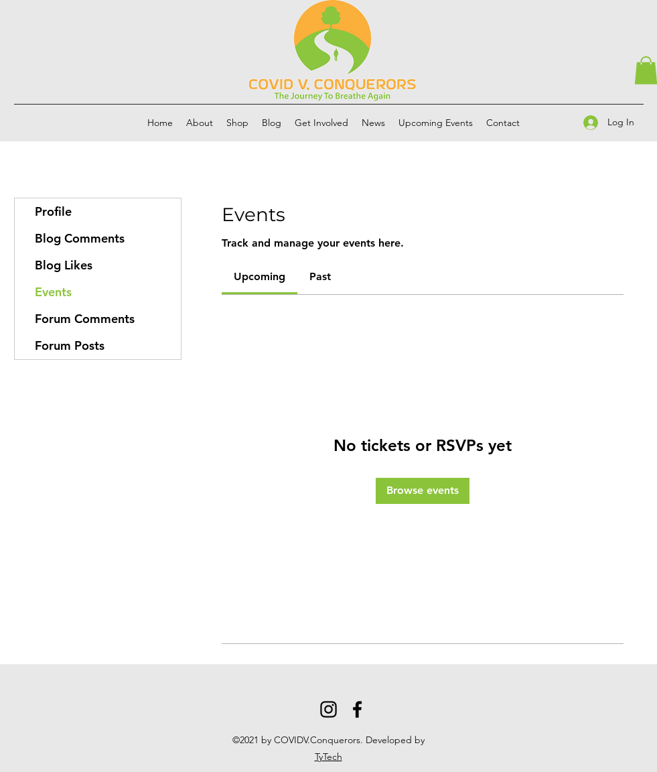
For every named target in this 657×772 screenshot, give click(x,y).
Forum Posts (69, 345)
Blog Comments (80, 238)
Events (53, 292)
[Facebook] (357, 709)
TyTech (328, 757)
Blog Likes (63, 265)
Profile (53, 211)
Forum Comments (85, 318)
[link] (259, 276)
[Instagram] (328, 709)
